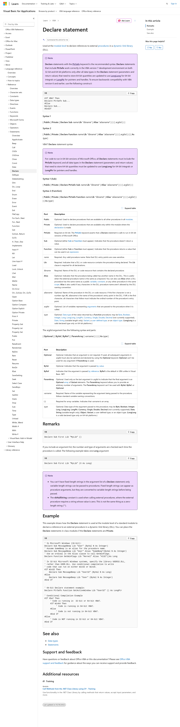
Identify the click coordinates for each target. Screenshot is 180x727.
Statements (53, 644)
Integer (57, 317)
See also (150, 33)
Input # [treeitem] (15, 249)
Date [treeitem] (14, 167)
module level (60, 45)
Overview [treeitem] (12, 72)
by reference (93, 371)
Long (63, 317)
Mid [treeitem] (13, 277)
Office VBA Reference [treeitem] (14, 29)
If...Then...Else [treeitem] (17, 241)
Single (95, 317)
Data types (53, 640)
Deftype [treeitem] (15, 174)
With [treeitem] (14, 430)
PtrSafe (76, 64)
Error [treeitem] (14, 202)
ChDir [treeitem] (14, 151)
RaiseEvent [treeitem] (16, 344)
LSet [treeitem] (14, 273)
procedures (103, 45)
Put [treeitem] (13, 340)
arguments (91, 306)
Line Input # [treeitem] (17, 261)
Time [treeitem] (14, 410)
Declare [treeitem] (15, 171)
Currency (88, 317)
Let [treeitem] (13, 257)
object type (117, 320)
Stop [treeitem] (14, 402)
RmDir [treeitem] (14, 367)
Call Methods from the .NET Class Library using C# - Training (69, 689)
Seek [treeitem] (14, 379)
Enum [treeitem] (14, 194)
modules (129, 219)
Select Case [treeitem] (17, 383)
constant (101, 281)
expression (74, 252)
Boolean (126, 314)
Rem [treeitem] (14, 355)
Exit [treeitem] (13, 210)
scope (56, 284)
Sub (69, 241)
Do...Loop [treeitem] (16, 186)
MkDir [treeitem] (14, 281)
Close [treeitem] (14, 159)
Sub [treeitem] (13, 406)
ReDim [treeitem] (15, 351)
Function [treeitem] (16, 226)
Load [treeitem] (14, 265)
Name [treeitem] (14, 285)
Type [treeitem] (14, 414)
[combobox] (18, 24)
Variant (87, 320)
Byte (120, 314)
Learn (45, 20)
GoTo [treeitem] (14, 237)
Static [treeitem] (14, 399)
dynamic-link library (123, 45)
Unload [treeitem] (15, 418)
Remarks (150, 25)
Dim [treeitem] (14, 182)
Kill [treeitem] (13, 253)
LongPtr (60, 79)
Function (78, 241)
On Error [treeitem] (15, 289)
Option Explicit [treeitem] (18, 308)
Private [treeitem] (15, 320)
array (66, 382)
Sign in (174, 3)
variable (93, 281)
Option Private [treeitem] (18, 312)
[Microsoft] (5, 4)
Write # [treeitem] (15, 434)
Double (102, 317)
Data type (67, 314)
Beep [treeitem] (14, 143)
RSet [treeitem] (14, 371)
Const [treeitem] (14, 163)
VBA (54, 20)
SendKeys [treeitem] (16, 387)
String (61, 320)
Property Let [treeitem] (17, 328)
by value (100, 366)
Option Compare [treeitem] (19, 304)
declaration (59, 227)
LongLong (116, 75)
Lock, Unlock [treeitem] (17, 269)
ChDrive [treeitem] (15, 155)
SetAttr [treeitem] (15, 395)
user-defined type (99, 320)
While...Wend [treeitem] (17, 422)
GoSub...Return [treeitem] (18, 233)
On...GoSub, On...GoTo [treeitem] (21, 292)
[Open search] (167, 3)
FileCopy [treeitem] (15, 214)
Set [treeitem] (13, 391)
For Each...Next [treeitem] (18, 218)
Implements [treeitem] (17, 245)
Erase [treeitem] (14, 198)
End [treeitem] (13, 190)
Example (150, 29)
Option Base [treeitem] (17, 300)
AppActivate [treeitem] (17, 139)
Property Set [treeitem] (17, 332)
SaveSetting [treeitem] (17, 375)
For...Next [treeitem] (16, 222)
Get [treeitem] (13, 229)
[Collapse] (34, 18)
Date (56, 320)
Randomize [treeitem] (16, 347)
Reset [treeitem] (14, 359)
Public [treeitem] (14, 336)
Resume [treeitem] (15, 363)
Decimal (109, 317)
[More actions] (134, 20)
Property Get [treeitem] (17, 324)
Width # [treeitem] (15, 426)
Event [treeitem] (14, 206)
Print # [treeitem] (15, 316)
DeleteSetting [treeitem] (18, 178)
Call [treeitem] (13, 147)
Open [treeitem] (14, 296)
